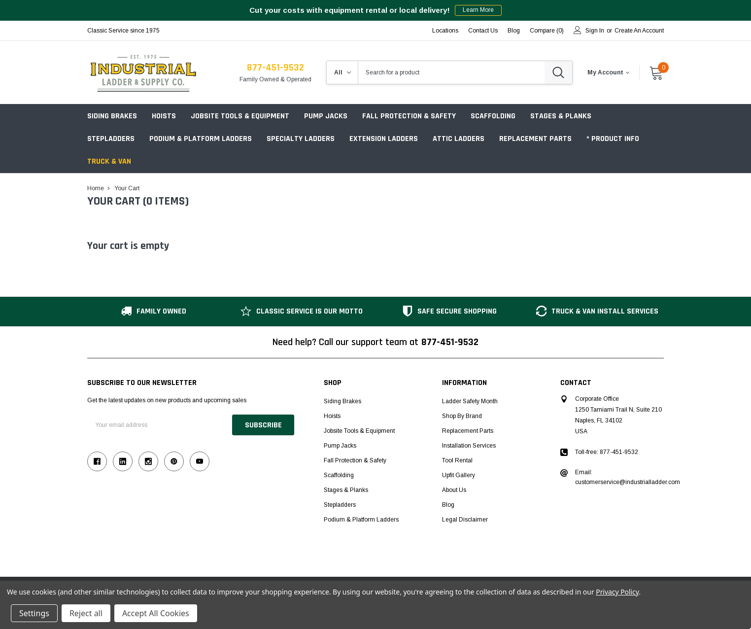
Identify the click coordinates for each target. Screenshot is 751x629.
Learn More (478, 10)
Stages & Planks (560, 116)
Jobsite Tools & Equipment (240, 116)
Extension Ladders (383, 139)
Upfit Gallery (458, 475)
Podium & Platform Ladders (200, 139)
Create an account (639, 31)
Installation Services (469, 445)
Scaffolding (493, 116)
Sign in (594, 31)
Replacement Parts (535, 139)
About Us (454, 490)
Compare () (547, 30)
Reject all (85, 613)
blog (514, 31)
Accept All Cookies (155, 613)
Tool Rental (457, 460)
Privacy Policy (617, 591)
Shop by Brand (462, 416)
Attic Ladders (458, 139)
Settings (34, 613)
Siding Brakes (112, 116)
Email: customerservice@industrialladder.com (627, 477)
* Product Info (612, 139)
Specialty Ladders (301, 139)
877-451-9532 (275, 67)
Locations (445, 31)
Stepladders (111, 139)
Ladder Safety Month (470, 401)
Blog (448, 504)
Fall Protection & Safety (409, 116)
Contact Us (483, 31)
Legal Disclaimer (465, 519)
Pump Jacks (325, 116)
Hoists (164, 116)
